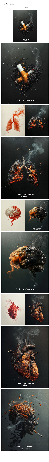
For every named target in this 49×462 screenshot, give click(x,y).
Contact (42, 4)
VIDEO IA (34, 4)
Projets (21, 4)
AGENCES (27, 4)
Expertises (24, 4)
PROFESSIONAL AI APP (38, 4)
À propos (31, 4)
